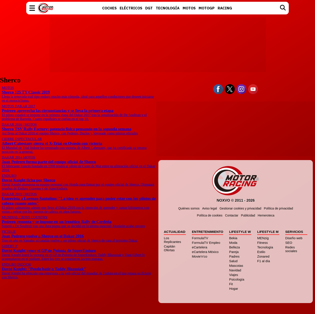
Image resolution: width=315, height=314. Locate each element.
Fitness (262, 242)
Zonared (263, 256)
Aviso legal (209, 208)
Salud (233, 261)
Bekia (233, 238)
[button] (32, 8)
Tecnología (265, 247)
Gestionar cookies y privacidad (240, 208)
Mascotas (236, 265)
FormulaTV (200, 238)
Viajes (233, 275)
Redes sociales (291, 249)
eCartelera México (205, 252)
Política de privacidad (278, 208)
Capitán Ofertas (169, 248)
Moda (233, 242)
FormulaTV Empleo (206, 242)
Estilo (261, 252)
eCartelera (199, 247)
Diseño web (293, 238)
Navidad (235, 270)
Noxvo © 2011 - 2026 (236, 200)
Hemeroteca (266, 215)
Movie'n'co (199, 256)
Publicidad (248, 215)
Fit (231, 284)
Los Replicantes (172, 240)
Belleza (234, 247)
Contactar (231, 215)
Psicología (236, 279)
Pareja (233, 252)
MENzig (263, 238)
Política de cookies (209, 215)
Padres (234, 256)
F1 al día (263, 261)
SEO (288, 242)
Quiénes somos (189, 208)
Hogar (233, 288)
